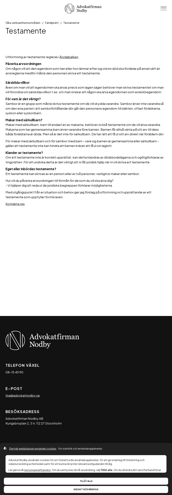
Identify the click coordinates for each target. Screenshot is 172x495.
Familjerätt (52, 22)
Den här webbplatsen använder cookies (32, 448)
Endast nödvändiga (86, 489)
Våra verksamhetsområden (23, 22)
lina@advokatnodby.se (23, 395)
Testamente (71, 22)
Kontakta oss (15, 204)
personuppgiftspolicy (37, 470)
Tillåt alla (86, 481)
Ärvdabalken (69, 57)
